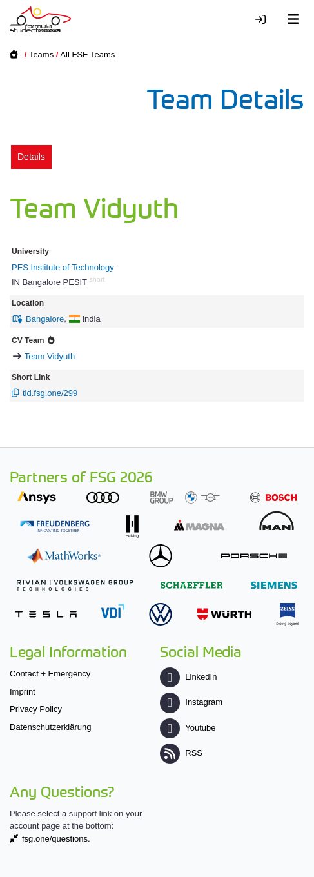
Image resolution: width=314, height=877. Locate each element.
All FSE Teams (87, 54)
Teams (41, 54)
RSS (181, 753)
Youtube (187, 728)
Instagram (191, 702)
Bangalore (45, 319)
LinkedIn (188, 677)
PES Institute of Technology (63, 267)
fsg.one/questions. (56, 838)
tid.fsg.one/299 (50, 393)
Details (31, 157)
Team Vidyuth (50, 356)
